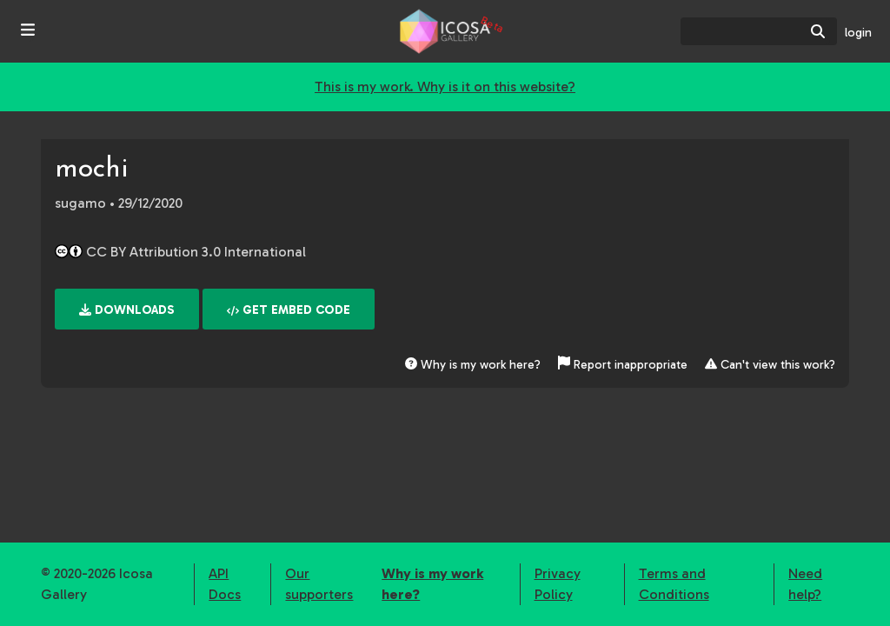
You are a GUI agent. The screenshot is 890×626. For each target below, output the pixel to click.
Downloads (127, 310)
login (858, 32)
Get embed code (288, 310)
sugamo (80, 203)
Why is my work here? (473, 364)
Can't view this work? (770, 364)
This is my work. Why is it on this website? (445, 86)
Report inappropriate (624, 364)
